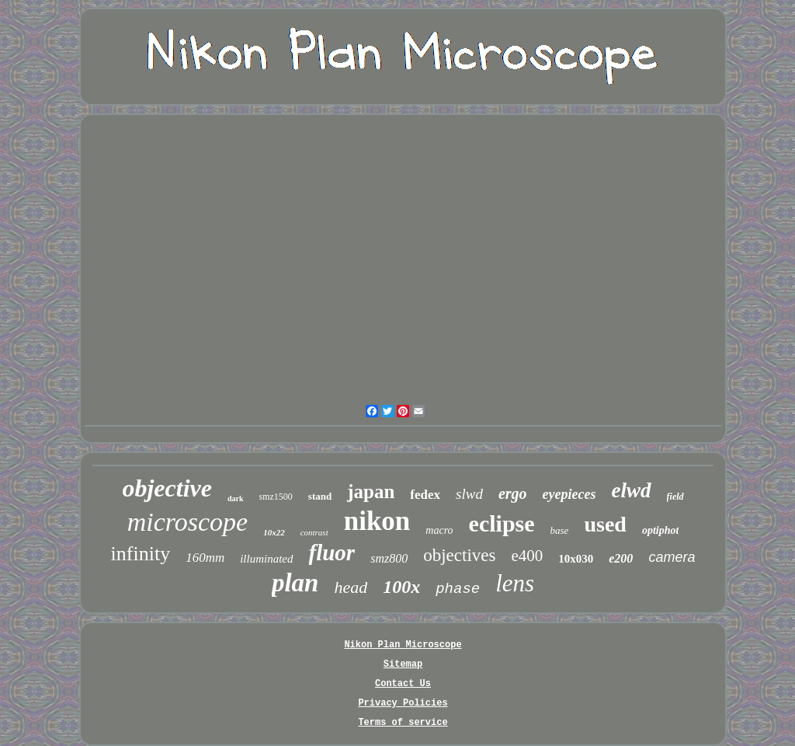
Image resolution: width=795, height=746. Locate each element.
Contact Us (403, 683)
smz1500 (276, 496)
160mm (205, 557)
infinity (141, 553)
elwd (631, 490)
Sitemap (403, 664)
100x (401, 587)
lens (514, 583)
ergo (512, 493)
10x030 (575, 559)
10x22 (274, 532)
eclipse (502, 523)
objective (166, 488)
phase (458, 589)
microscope (187, 521)
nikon (377, 521)
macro (439, 530)
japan (370, 491)
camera (671, 557)
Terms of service (402, 722)
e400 (527, 555)
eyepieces (569, 494)
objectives (459, 555)
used (605, 524)
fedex (425, 494)
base (559, 530)
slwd (469, 494)
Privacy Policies (402, 703)
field (675, 496)
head (350, 587)
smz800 (389, 558)
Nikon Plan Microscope (402, 645)
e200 (621, 558)
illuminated (266, 559)
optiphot (660, 530)
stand (320, 496)
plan (295, 583)
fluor (332, 552)
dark (235, 498)
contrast (314, 532)
